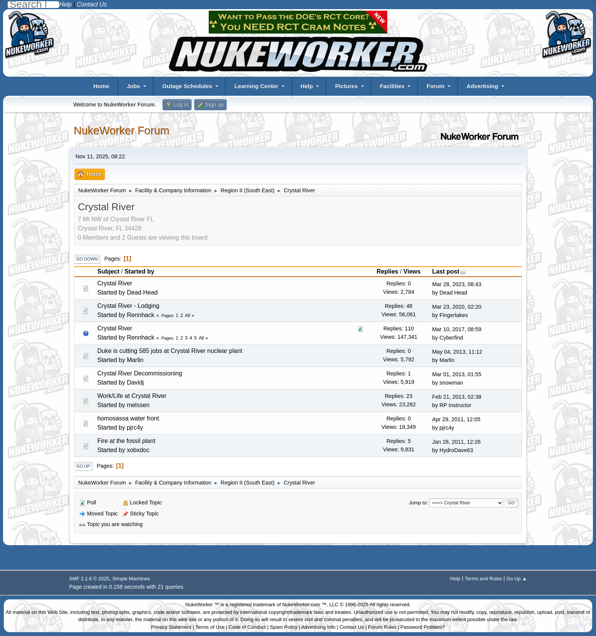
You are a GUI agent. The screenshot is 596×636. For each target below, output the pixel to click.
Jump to (418, 503)
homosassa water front (128, 418)
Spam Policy (283, 627)
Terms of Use (210, 627)
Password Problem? (423, 627)
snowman (451, 383)
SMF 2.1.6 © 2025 (89, 578)
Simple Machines (131, 578)
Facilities (392, 86)
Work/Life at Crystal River (131, 396)
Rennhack (140, 315)
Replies (387, 271)
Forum (436, 86)
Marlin (135, 360)
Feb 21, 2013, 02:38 (457, 397)
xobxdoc (138, 450)
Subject (108, 271)
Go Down (87, 259)
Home (101, 86)
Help (307, 86)
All (187, 315)
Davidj (135, 382)
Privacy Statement (171, 627)
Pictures (346, 86)
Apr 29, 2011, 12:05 (456, 419)
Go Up (83, 466)
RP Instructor (456, 405)
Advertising (482, 86)
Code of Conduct (247, 627)
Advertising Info (318, 627)
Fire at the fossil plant (126, 441)
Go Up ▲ (516, 578)
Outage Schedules (187, 86)
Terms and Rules (483, 578)
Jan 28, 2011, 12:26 (456, 442)
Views (411, 271)
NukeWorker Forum (121, 130)
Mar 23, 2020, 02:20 (457, 307)
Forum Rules (382, 627)
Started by (139, 271)
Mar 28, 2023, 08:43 (457, 284)
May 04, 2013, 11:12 (457, 352)
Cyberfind (451, 338)
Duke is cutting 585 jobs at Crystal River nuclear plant (169, 351)
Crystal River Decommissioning (139, 373)
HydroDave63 (456, 450)
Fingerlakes (454, 315)
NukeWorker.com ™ (304, 604)
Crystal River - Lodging (128, 306)
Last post (449, 271)
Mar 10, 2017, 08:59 (457, 329)
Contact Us (352, 627)
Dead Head (142, 292)
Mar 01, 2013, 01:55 (457, 374)
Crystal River (114, 283)
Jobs (133, 86)
